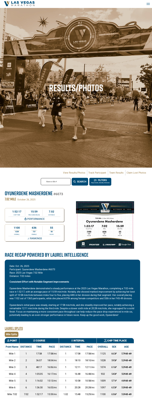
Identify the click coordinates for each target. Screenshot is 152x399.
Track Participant (97, 172)
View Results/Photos (74, 172)
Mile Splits (11, 334)
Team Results (116, 172)
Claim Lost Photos (136, 172)
